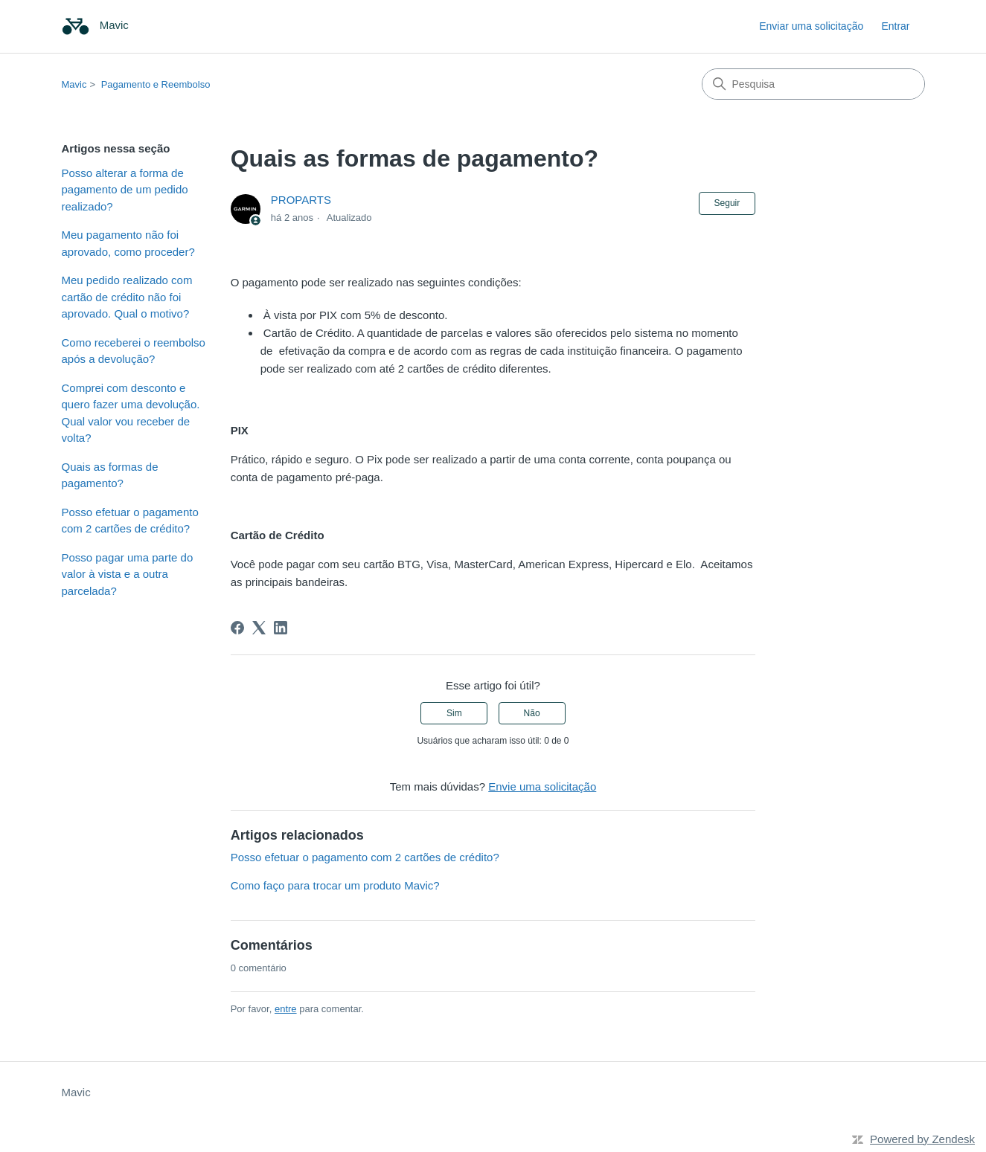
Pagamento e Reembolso (156, 84)
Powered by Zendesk (922, 1139)
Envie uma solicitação (542, 786)
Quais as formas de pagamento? (110, 475)
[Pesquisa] (813, 84)
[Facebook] (237, 627)
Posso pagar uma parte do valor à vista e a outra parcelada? (127, 574)
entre (286, 1008)
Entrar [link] (895, 26)
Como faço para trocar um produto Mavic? (335, 885)
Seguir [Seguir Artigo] (727, 203)
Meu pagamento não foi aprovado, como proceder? (128, 243)
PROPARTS (301, 199)
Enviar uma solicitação (811, 26)
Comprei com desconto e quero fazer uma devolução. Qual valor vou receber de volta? (131, 413)
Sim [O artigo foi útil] (454, 713)
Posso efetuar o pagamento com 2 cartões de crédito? (130, 520)
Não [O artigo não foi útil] (532, 713)
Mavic (74, 84)
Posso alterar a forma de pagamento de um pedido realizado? (125, 190)
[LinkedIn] (280, 627)
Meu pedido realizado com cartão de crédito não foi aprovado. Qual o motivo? (127, 297)
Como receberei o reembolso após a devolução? (133, 351)
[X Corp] (259, 627)
